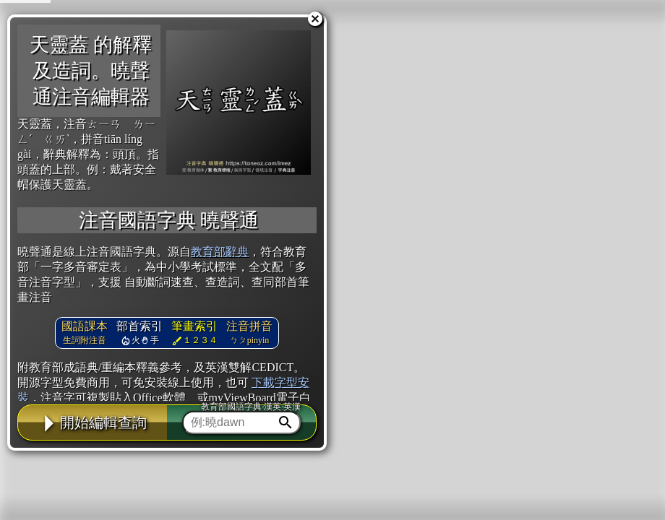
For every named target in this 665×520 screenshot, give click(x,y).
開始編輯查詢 (92, 422)
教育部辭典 (220, 252)
